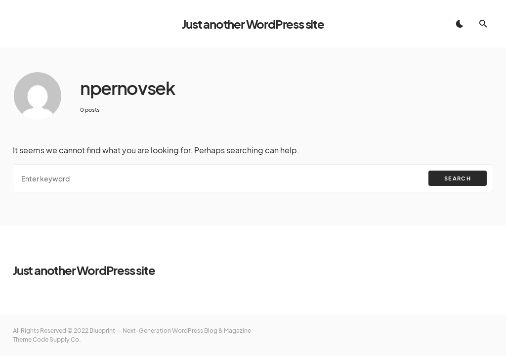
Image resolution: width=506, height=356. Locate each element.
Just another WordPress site (253, 23)
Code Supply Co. (57, 339)
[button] (459, 24)
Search (457, 178)
